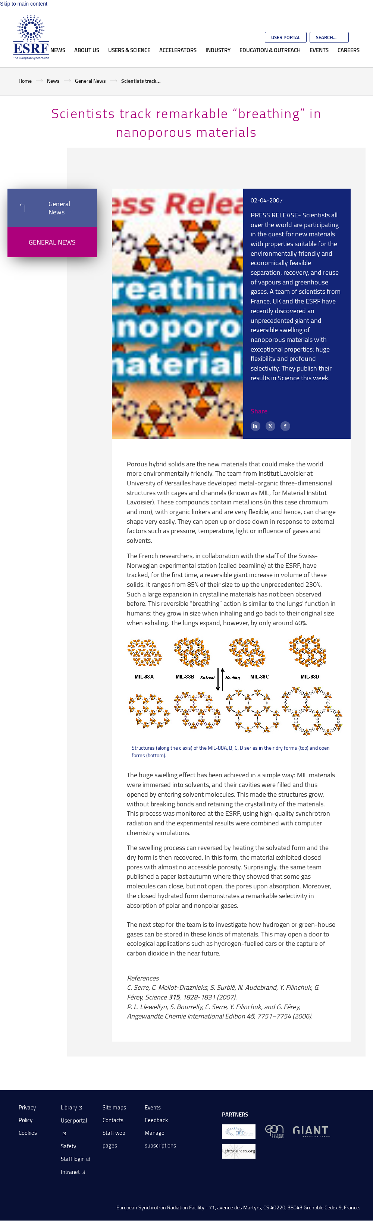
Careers (349, 50)
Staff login (73, 1159)
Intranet (70, 1172)
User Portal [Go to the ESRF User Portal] (285, 37)
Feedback (156, 1120)
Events (319, 50)
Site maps (114, 1107)
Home (25, 80)
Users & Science (129, 50)
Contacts (113, 1120)
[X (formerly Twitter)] (270, 426)
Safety (68, 1146)
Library (69, 1107)
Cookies (28, 1133)
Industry (218, 50)
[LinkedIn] (255, 426)
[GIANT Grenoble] (311, 1131)
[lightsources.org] (239, 1151)
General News (90, 80)
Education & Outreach (270, 50)
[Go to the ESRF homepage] (31, 37)
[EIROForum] (239, 1131)
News (57, 50)
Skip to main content (23, 4)
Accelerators (178, 50)
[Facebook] (285, 426)
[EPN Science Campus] (274, 1131)
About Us (86, 50)
